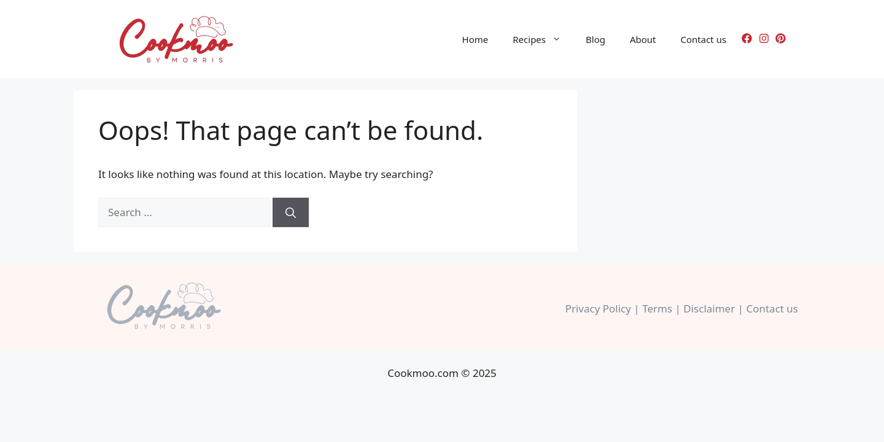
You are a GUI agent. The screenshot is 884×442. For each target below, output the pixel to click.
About (643, 39)
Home (475, 39)
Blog (595, 39)
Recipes (543, 39)
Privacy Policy (598, 308)
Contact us (704, 39)
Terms (657, 308)
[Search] (291, 212)
